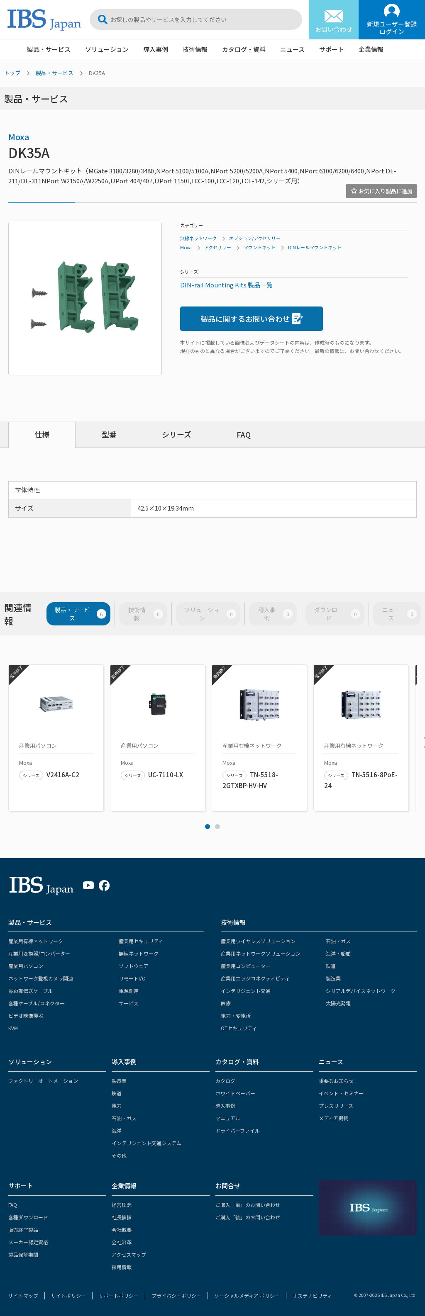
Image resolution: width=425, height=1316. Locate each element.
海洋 (117, 1130)
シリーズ (176, 434)
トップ (12, 73)
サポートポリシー (119, 1295)
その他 (119, 1155)
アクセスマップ (129, 1254)
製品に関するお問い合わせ (251, 318)
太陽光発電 (338, 1003)
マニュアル (227, 1117)
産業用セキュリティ (141, 940)
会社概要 (122, 1229)
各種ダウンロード (28, 1217)
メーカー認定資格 (28, 1241)
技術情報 (195, 49)
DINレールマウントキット (315, 247)
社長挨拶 (122, 1217)
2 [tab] (217, 826)
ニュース (292, 49)
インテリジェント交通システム (146, 1142)
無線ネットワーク (198, 238)
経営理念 (122, 1204)
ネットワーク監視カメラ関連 (40, 978)
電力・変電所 (236, 1015)
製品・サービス (49, 49)
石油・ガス (338, 940)
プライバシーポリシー (176, 1295)
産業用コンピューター (246, 965)
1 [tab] (207, 826)
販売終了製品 (23, 1229)
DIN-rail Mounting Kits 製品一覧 (226, 284)
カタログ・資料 (244, 49)
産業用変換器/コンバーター (39, 953)
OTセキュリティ (239, 1027)
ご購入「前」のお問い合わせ (247, 1204)
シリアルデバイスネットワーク (361, 990)
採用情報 (122, 1266)
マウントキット (260, 247)
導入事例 (155, 49)
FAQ (244, 434)
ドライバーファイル (237, 1130)
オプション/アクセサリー (255, 238)
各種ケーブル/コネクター (36, 1003)
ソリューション (107, 49)
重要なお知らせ (336, 1080)
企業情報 (371, 49)
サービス (129, 1003)
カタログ (225, 1080)
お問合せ (227, 1185)
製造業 (333, 978)
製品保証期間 (23, 1254)
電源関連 (129, 990)
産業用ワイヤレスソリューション (258, 940)
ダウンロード (337, 614)
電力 (117, 1105)
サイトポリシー (68, 1295)
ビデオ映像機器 (25, 1015)
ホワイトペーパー (235, 1093)
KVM (13, 1027)
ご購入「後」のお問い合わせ (247, 1217)
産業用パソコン (25, 965)
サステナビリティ (312, 1295)
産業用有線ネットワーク (35, 940)
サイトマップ (23, 1295)
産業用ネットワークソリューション (260, 953)
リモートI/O (132, 978)
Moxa (18, 137)
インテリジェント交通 (246, 990)
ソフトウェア (134, 965)
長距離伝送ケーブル (30, 990)
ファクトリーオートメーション (43, 1080)
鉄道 (331, 965)
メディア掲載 (333, 1117)
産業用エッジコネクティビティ (255, 978)
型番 (109, 434)
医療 (226, 1003)
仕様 (41, 434)
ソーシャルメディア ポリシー (247, 1295)
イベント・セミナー (341, 1093)
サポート (331, 49)
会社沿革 (122, 1241)
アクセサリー (217, 247)
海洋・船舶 (338, 953)
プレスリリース (336, 1105)
